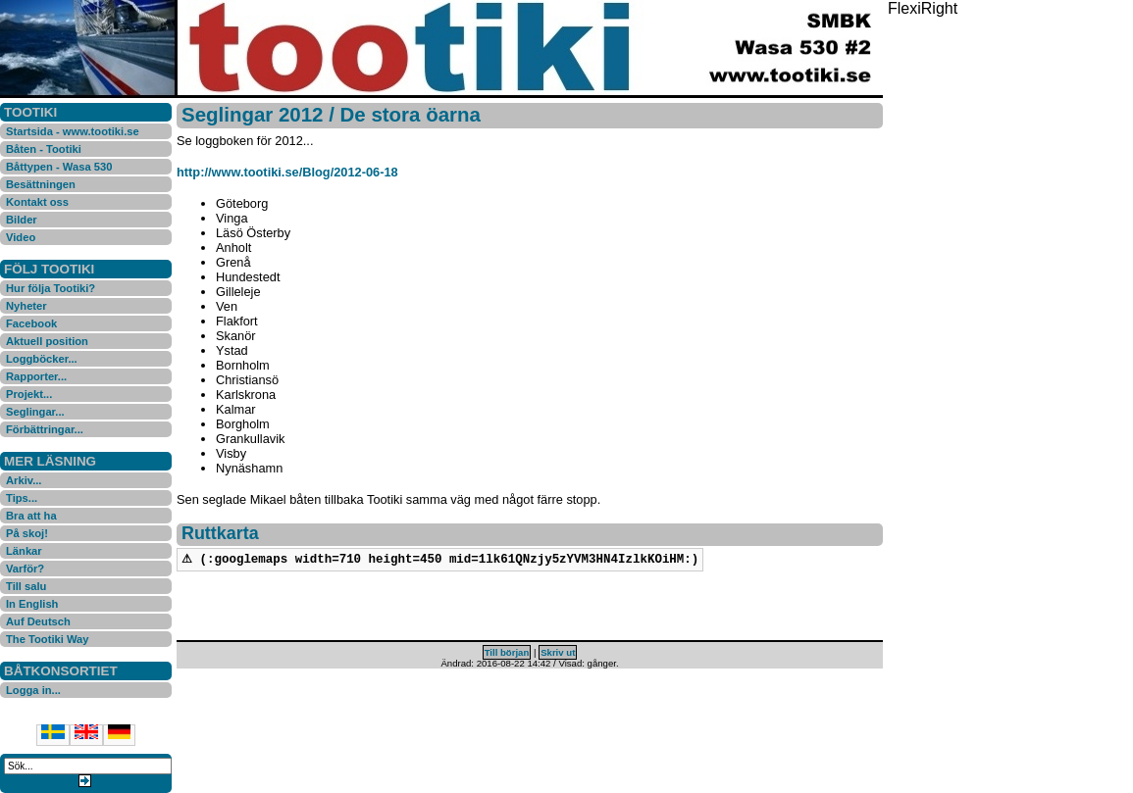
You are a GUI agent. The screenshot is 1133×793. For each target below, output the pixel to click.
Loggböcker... (41, 359)
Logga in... (33, 690)
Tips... (21, 498)
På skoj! (27, 533)
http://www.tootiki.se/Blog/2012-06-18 (287, 172)
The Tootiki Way (47, 639)
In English (32, 604)
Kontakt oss (37, 202)
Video (20, 237)
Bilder (21, 219)
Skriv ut (558, 653)
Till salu (26, 586)
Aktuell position (47, 341)
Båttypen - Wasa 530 (59, 167)
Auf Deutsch (38, 621)
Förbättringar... (44, 429)
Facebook (31, 323)
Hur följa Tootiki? (50, 288)
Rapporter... (36, 376)
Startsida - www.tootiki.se (72, 131)
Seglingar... (35, 412)
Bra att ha (31, 515)
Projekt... (29, 394)
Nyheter (26, 306)
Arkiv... (23, 480)
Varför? (25, 568)
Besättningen (41, 184)
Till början (507, 653)
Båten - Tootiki (43, 149)
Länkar (24, 551)
